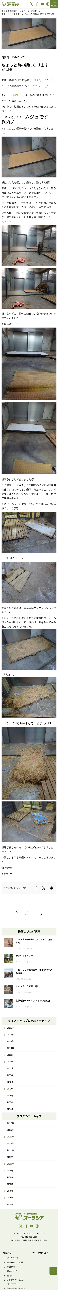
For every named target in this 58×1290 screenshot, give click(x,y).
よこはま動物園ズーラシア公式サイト (10, 4)
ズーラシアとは (14, 1258)
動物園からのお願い (16, 1288)
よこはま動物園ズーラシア (29, 1216)
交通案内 (11, 1267)
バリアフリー (13, 1284)
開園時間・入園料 (15, 1262)
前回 (15, 94)
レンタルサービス (15, 1279)
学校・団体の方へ (40, 1252)
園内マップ (12, 1271)
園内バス (11, 1275)
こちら (36, 86)
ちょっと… (29, 911)
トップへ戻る (53, 1271)
